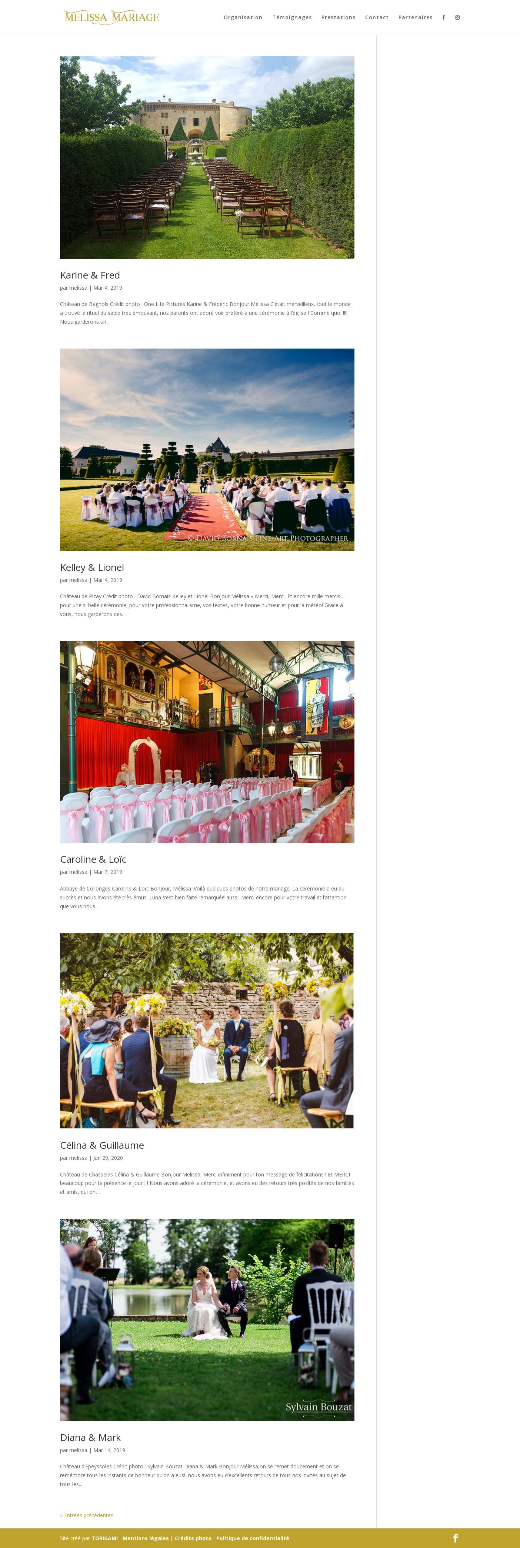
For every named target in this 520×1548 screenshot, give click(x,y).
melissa (78, 287)
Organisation (243, 18)
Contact (377, 18)
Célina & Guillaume (102, 1145)
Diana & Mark (90, 1437)
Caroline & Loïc (93, 859)
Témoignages (292, 18)
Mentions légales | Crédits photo (167, 1538)
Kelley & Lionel (92, 567)
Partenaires (416, 18)
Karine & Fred (90, 275)
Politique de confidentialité (252, 1538)
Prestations (338, 18)
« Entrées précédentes (86, 1515)
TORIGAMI (104, 1538)
